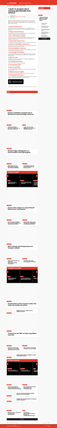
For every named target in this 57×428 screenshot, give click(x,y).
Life (30, 3)
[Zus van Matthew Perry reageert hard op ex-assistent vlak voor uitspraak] (40, 35)
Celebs (24, 124)
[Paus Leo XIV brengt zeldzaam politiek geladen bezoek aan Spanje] (11, 393)
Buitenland (9, 163)
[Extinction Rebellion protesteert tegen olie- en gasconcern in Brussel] (14, 121)
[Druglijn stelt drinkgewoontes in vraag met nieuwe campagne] (11, 399)
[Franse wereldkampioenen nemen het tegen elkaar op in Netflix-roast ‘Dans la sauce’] (26, 273)
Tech (28, 3)
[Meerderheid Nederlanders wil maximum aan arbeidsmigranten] (30, 380)
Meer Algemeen (46, 38)
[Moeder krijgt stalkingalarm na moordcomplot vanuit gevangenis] (22, 140)
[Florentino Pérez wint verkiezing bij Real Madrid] (30, 254)
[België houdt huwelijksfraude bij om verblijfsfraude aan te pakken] (40, 29)
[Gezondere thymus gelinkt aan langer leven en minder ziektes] (44, 12)
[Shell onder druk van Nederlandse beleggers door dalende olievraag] (14, 159)
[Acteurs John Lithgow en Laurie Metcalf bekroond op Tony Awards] (22, 197)
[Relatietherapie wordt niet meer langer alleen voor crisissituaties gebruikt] (40, 26)
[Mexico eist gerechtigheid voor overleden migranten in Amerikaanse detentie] (14, 216)
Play (23, 3)
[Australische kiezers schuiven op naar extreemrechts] (40, 23)
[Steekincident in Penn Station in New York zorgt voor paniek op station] (22, 293)
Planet (25, 3)
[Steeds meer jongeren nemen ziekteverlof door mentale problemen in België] (14, 380)
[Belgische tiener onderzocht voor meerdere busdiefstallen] (14, 406)
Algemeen (40, 15)
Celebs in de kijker (9, 5)
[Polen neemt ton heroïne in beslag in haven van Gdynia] (30, 341)
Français (49, 0)
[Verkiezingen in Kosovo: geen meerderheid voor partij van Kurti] (30, 159)
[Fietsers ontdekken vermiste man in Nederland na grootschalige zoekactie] (22, 102)
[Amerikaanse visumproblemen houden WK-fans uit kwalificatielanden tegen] (30, 406)
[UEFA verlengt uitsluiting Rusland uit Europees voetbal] (22, 235)
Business (22, 180)
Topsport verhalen (22, 5)
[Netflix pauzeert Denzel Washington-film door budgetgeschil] (13, 273)
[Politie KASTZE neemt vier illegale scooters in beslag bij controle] (11, 354)
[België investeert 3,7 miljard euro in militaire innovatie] (11, 310)
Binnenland (9, 124)
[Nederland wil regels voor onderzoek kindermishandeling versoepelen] (14, 254)
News (20, 3)
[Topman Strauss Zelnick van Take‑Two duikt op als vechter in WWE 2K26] (26, 177)
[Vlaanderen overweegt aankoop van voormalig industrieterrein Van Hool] (14, 341)
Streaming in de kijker (16, 5)
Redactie (14, 15)
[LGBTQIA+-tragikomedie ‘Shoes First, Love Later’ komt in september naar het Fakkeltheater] (40, 32)
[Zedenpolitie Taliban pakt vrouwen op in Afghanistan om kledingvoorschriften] (30, 216)
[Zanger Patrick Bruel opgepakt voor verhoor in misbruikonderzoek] (30, 121)
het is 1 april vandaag (14, 20)
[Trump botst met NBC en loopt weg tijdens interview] (22, 322)
